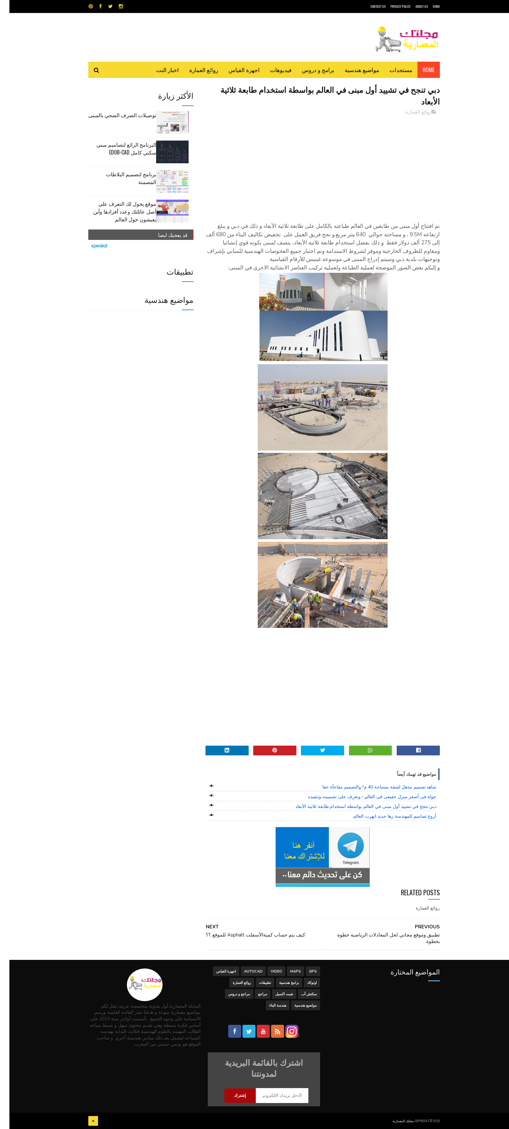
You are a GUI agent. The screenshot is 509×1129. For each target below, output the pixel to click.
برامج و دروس (308, 70)
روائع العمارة (194, 70)
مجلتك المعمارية (393, 1120)
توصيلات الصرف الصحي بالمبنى (113, 115)
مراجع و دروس (230, 994)
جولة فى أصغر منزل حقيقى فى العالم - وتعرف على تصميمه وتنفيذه (363, 796)
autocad (244, 971)
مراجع (253, 994)
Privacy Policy (391, 6)
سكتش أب (299, 994)
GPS (303, 971)
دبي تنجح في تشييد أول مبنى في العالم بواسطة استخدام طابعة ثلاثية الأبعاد (356, 806)
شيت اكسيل (275, 994)
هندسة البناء (268, 1005)
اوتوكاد (302, 982)
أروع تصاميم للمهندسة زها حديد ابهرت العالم (385, 816)
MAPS (286, 971)
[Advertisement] (313, 165)
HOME (426, 6)
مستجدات (391, 70)
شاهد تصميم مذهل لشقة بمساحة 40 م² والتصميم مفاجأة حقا (370, 786)
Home (419, 70)
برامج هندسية (280, 982)
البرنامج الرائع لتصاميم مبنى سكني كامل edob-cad (117, 148)
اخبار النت (158, 70)
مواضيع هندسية (352, 70)
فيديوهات (271, 70)
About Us (412, 6)
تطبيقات (256, 982)
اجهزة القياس (234, 70)
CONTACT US (368, 6)
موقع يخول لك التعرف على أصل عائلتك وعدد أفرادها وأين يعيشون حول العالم (115, 211)
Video (267, 971)
